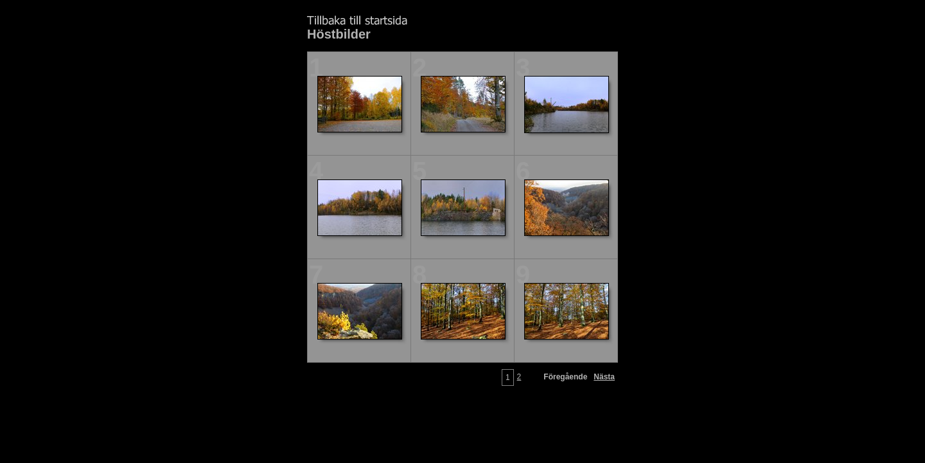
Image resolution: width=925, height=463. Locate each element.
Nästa (604, 376)
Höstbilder (339, 34)
